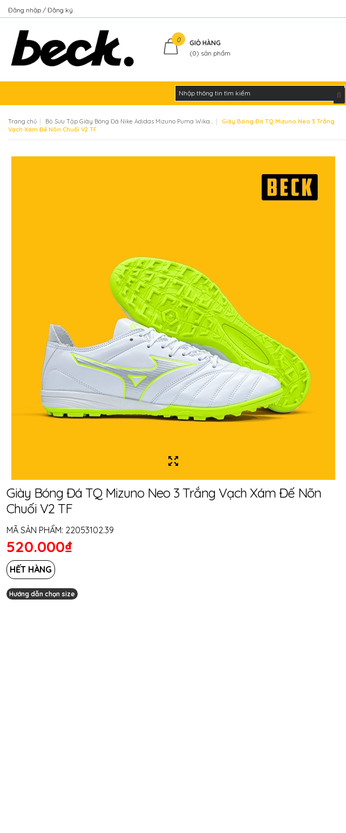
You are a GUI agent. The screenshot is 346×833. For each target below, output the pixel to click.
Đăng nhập (25, 10)
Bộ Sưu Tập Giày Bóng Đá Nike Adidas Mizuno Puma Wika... (129, 121)
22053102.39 (89, 530)
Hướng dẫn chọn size (42, 594)
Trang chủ (22, 121)
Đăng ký (60, 10)
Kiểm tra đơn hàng (310, 10)
